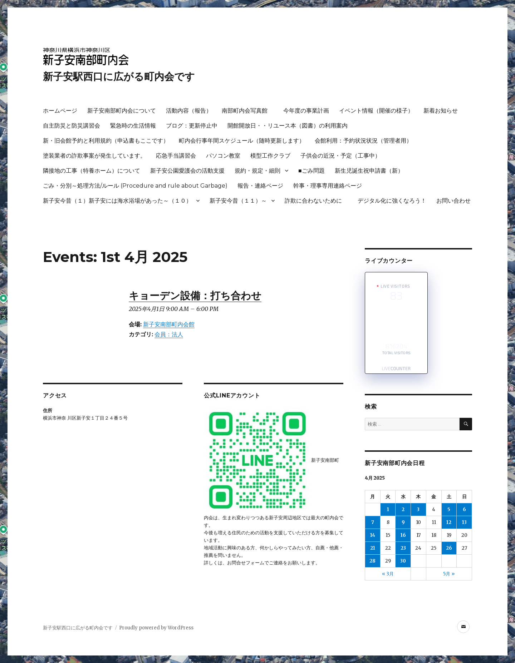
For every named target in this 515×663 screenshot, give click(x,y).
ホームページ (60, 110)
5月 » (449, 574)
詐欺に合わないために (316, 200)
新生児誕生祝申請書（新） (369, 170)
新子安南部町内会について (121, 110)
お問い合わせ (453, 200)
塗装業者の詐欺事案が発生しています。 (94, 155)
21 (372, 548)
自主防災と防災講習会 (71, 125)
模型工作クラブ (270, 155)
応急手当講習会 (176, 155)
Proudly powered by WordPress (156, 628)
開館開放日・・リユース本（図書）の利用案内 (287, 125)
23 (403, 548)
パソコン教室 (223, 155)
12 (448, 522)
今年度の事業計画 (306, 110)
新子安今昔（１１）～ (238, 200)
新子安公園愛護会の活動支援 (187, 170)
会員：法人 (168, 334)
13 (464, 522)
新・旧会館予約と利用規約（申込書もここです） (106, 140)
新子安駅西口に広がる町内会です (119, 76)
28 (372, 561)
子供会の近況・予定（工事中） (340, 155)
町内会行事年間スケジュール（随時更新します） (242, 140)
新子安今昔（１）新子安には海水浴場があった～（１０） (117, 200)
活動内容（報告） (189, 110)
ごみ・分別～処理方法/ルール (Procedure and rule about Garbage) (135, 185)
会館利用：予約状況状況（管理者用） (363, 140)
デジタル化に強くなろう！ (392, 200)
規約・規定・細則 (257, 170)
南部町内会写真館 (247, 110)
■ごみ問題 (311, 170)
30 (403, 561)
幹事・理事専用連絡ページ (327, 185)
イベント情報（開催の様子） (376, 110)
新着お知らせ (440, 110)
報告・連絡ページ (260, 185)
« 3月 (388, 574)
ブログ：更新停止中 (191, 125)
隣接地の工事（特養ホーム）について (91, 170)
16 (403, 535)
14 (372, 535)
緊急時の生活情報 (133, 125)
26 (449, 548)
